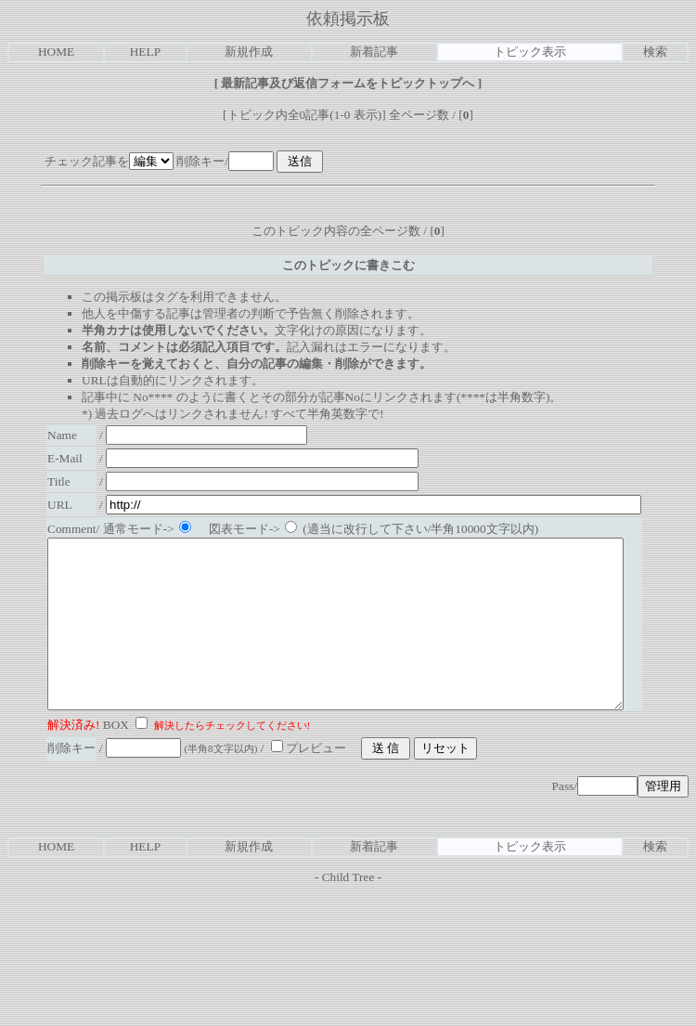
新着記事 (374, 51)
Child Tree (348, 910)
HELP (145, 51)
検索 (655, 51)
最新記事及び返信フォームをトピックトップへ (348, 83)
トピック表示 (530, 51)
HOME (56, 51)
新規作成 (249, 51)
